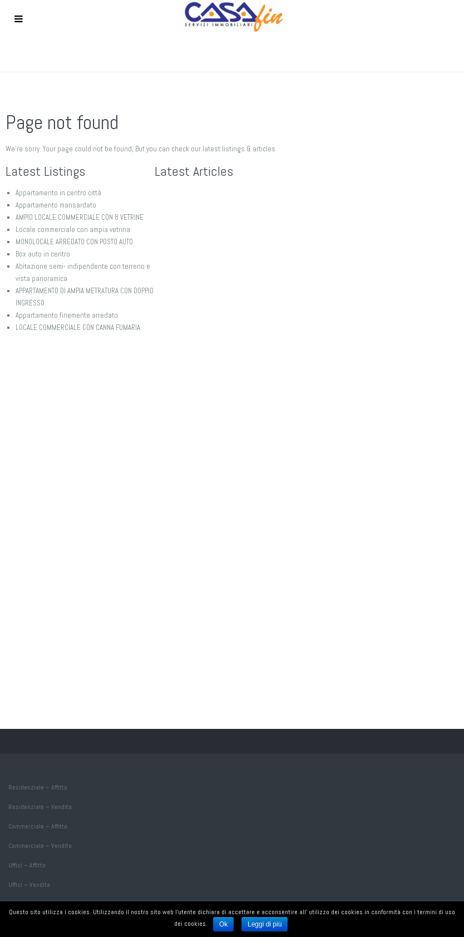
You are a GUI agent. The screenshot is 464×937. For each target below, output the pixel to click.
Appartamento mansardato (56, 205)
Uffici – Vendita (29, 884)
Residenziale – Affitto (37, 787)
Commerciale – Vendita (40, 845)
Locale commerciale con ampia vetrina (73, 229)
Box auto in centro (43, 254)
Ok (223, 924)
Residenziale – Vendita (40, 806)
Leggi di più (265, 924)
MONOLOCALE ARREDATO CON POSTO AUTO (74, 241)
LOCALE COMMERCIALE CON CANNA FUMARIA (78, 327)
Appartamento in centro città (58, 193)
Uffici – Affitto (27, 865)
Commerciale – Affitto (37, 826)
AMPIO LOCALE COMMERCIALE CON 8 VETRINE (80, 217)
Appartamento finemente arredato (67, 315)
